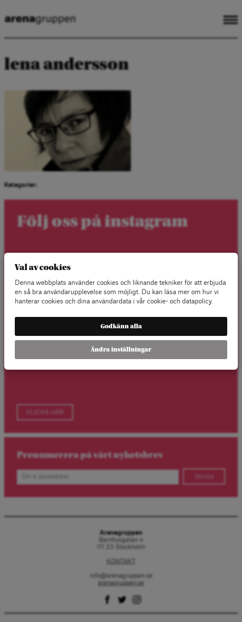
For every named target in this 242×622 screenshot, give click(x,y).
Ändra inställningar (121, 349)
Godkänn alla (121, 326)
